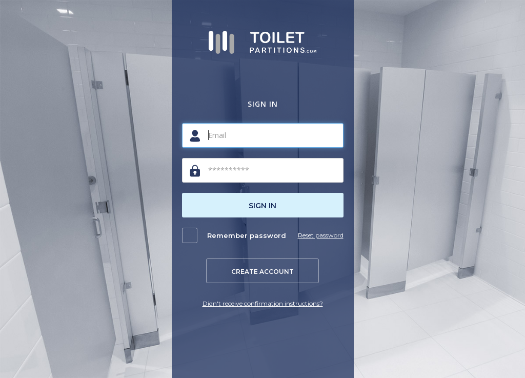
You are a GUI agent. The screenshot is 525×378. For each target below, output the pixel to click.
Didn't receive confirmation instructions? (263, 303)
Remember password (246, 235)
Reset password (321, 235)
